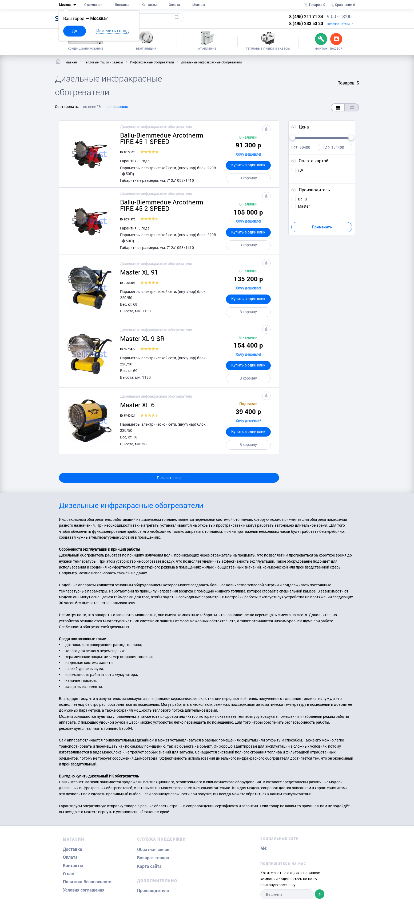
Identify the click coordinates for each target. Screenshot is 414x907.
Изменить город (112, 30)
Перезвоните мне (340, 24)
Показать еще (169, 477)
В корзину (248, 177)
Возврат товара (153, 857)
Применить (322, 227)
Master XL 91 (139, 272)
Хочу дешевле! (248, 154)
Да (74, 30)
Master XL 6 (137, 405)
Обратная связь (153, 849)
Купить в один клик (248, 164)
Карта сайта (149, 866)
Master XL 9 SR (142, 338)
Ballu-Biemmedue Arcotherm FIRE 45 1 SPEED (161, 138)
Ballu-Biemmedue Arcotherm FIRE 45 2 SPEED (161, 205)
